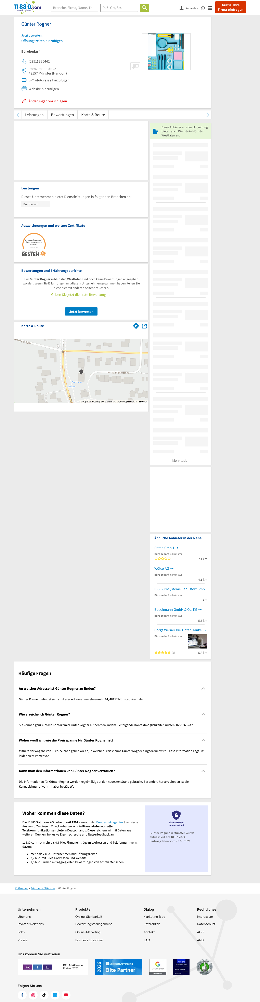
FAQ (146, 940)
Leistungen (34, 114)
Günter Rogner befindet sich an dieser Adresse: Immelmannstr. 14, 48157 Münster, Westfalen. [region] (82, 699)
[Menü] (211, 8)
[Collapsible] (203, 688)
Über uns (24, 917)
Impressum (205, 917)
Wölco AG (161, 568)
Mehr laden (181, 460)
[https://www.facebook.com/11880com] (22, 995)
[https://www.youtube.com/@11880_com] (66, 995)
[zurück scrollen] (17, 114)
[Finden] (144, 8)
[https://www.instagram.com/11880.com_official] (33, 995)
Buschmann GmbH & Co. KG (175, 609)
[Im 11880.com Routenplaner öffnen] (136, 325)
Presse (22, 940)
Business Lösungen (89, 940)
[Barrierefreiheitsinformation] (204, 8)
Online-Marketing (88, 932)
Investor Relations (31, 924)
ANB (200, 940)
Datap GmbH (164, 547)
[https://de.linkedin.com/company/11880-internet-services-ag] (55, 995)
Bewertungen (62, 114)
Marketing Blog (154, 917)
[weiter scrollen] (207, 114)
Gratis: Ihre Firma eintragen (230, 7)
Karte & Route (93, 114)
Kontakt (149, 932)
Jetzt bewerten (81, 311)
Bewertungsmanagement (93, 924)
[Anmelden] (190, 8)
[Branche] (74, 8)
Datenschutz (206, 924)
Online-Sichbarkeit (88, 917)
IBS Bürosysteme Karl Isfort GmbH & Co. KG (180, 589)
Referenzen (151, 924)
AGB (200, 932)
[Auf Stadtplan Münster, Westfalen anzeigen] (144, 325)
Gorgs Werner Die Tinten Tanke (178, 630)
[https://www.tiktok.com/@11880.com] (44, 995)
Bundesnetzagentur (109, 822)
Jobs (21, 932)
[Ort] (119, 8)
